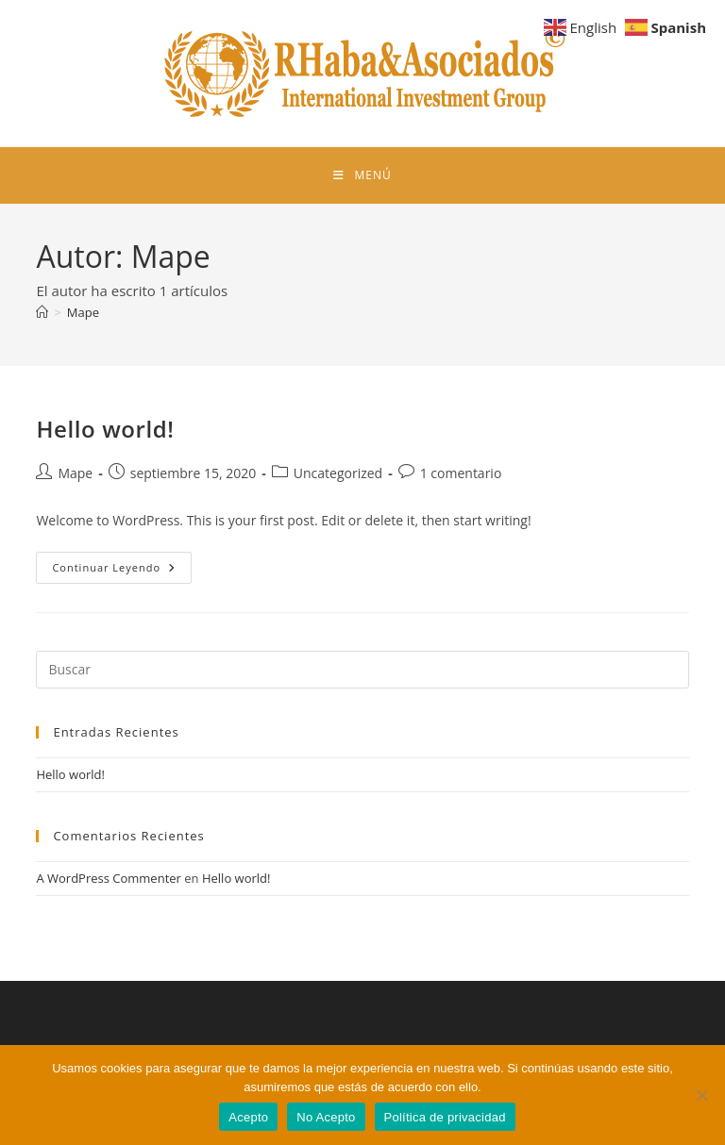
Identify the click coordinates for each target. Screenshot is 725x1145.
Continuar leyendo (122, 571)
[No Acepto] (701, 1095)
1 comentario (461, 473)
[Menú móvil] (362, 175)
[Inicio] (42, 312)
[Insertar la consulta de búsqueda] (362, 670)
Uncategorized (338, 473)
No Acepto (325, 1117)
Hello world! (105, 428)
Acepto (248, 1117)
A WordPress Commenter (108, 878)
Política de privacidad (445, 1117)
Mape (83, 312)
